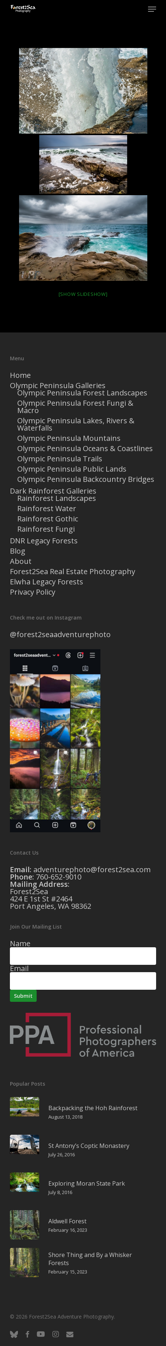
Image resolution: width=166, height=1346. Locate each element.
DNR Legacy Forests (44, 540)
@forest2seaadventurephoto (60, 634)
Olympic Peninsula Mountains (69, 438)
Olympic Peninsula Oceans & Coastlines (85, 448)
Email (19, 968)
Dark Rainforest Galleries (53, 491)
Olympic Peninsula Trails (59, 458)
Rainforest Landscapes (56, 498)
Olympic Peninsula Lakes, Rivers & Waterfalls (75, 424)
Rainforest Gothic (47, 519)
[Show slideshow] (83, 294)
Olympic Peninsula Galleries (58, 385)
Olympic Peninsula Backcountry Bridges (85, 479)
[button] (152, 9)
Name (20, 943)
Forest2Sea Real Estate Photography (72, 571)
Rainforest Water (46, 508)
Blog (17, 551)
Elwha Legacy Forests (46, 581)
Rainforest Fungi (46, 529)
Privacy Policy (32, 592)
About (21, 561)
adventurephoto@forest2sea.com (92, 869)
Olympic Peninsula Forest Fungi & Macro (75, 406)
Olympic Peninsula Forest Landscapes (82, 393)
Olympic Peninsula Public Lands (71, 469)
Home (20, 375)
